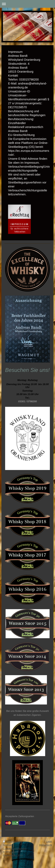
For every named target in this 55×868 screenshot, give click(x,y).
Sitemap (7, 845)
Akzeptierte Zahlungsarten (19, 816)
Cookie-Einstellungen (14, 848)
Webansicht (45, 845)
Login (49, 841)
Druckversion (12, 841)
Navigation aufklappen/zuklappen (27, 4)
